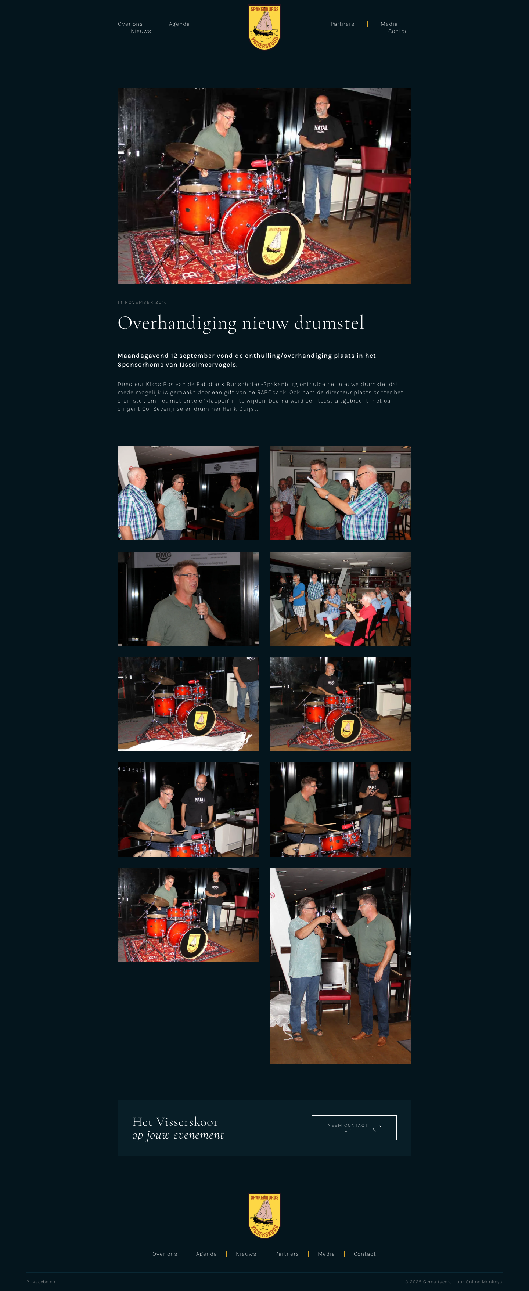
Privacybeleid (41, 1281)
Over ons (38, 27)
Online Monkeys (484, 1281)
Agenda (88, 27)
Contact (491, 27)
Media (445, 27)
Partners (398, 27)
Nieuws (135, 27)
